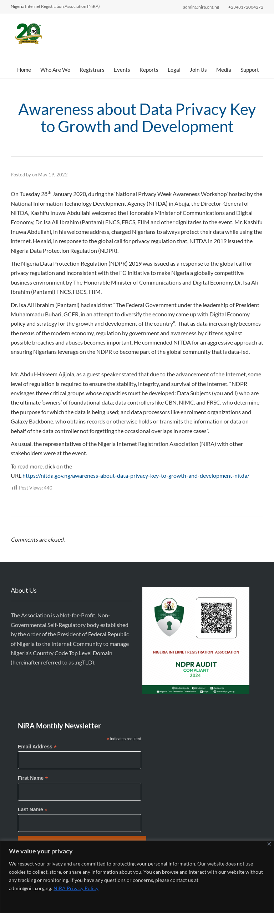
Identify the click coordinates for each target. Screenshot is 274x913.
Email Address (37, 746)
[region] (137, 877)
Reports (148, 69)
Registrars (92, 69)
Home (24, 69)
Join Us (198, 69)
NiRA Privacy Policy (76, 888)
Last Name (32, 809)
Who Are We (55, 69)
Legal (174, 69)
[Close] (269, 844)
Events (122, 69)
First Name (33, 778)
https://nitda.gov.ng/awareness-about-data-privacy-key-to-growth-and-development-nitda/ (135, 475)
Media (223, 69)
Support (249, 69)
